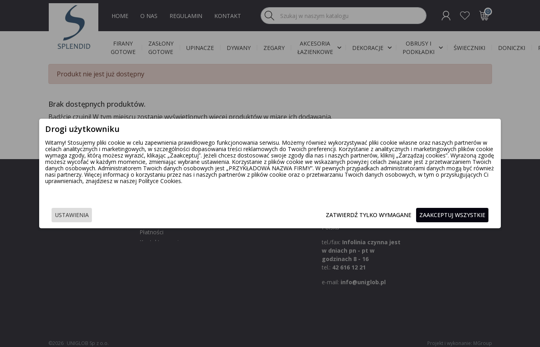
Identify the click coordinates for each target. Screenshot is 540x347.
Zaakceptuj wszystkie (417, 215)
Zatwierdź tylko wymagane (333, 215)
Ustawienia (108, 215)
